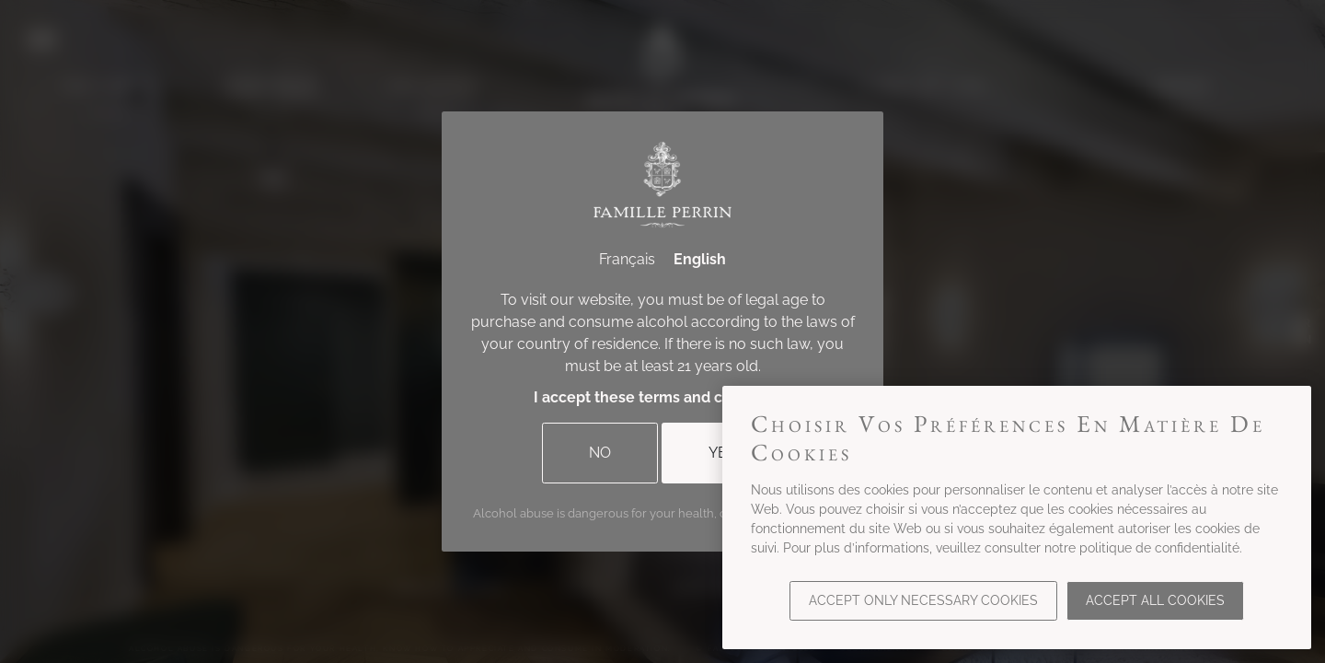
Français (627, 259)
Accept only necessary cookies (923, 600)
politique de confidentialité (1159, 548)
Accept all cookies (1155, 600)
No (600, 452)
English (700, 259)
